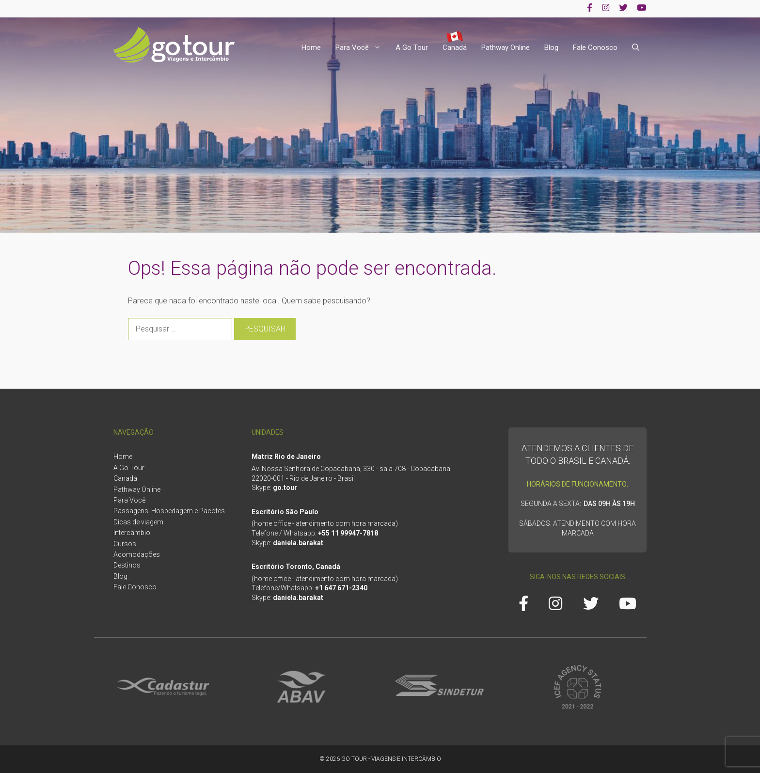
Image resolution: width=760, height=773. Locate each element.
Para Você (361, 47)
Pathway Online (505, 47)
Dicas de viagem (138, 522)
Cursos (124, 544)
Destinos (127, 565)
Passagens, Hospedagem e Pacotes (169, 511)
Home (311, 47)
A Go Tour (412, 47)
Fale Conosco (595, 47)
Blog (551, 47)
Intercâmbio (131, 532)
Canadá (455, 47)
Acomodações (136, 554)
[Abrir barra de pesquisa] (636, 47)
